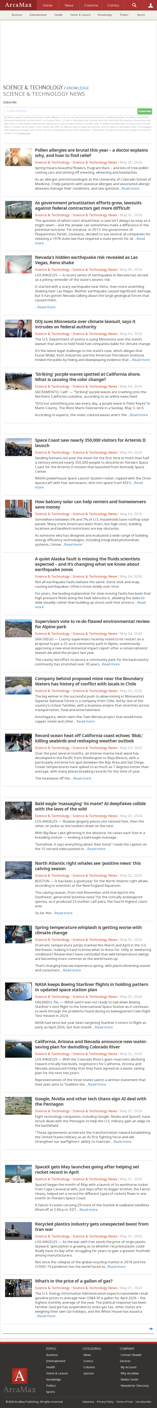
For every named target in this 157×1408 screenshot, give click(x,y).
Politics (124, 15)
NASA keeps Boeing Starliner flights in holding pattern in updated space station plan (91, 987)
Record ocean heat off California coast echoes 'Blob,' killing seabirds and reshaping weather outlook (89, 738)
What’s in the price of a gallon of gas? (73, 1281)
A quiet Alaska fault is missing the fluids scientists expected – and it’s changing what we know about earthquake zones (87, 563)
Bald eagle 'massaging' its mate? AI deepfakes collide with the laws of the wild (90, 806)
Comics (88, 1361)
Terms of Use (124, 1401)
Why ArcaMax (130, 1373)
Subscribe (145, 111)
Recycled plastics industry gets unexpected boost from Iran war (91, 1226)
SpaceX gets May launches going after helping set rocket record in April (87, 1169)
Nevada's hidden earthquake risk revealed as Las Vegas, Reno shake (86, 259)
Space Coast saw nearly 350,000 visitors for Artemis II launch (90, 442)
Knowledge (105, 15)
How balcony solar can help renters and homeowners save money (90, 504)
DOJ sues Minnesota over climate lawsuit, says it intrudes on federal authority (85, 324)
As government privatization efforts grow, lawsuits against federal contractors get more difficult (88, 205)
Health (59, 15)
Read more (130, 188)
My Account (129, 1367)
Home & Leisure (81, 15)
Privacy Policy (105, 1401)
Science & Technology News (95, 162)
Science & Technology (52, 162)
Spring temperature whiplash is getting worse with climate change (88, 930)
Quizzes (88, 1373)
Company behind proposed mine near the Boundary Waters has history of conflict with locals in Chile (89, 681)
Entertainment (38, 15)
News (87, 1355)
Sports (141, 15)
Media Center (130, 1379)
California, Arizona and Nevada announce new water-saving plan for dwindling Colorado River (91, 1044)
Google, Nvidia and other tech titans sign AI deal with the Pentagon (90, 1101)
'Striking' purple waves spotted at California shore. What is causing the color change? (87, 376)
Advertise (88, 1401)
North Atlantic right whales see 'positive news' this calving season (88, 865)
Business (17, 15)
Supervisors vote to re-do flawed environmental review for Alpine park (92, 623)
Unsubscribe (143, 1401)
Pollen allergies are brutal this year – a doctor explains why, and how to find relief (91, 152)
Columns (89, 1367)
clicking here (24, 133)
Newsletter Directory (135, 1386)
